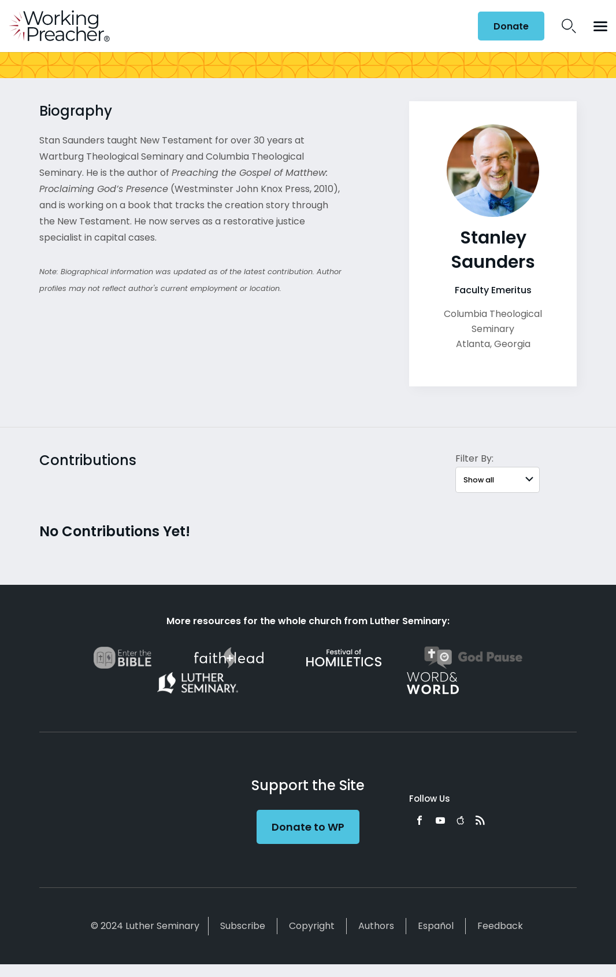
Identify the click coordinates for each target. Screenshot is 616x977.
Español (436, 925)
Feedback (500, 925)
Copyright (312, 925)
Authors (376, 925)
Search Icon (569, 26)
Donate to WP (308, 827)
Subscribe (242, 925)
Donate (511, 26)
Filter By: (474, 458)
